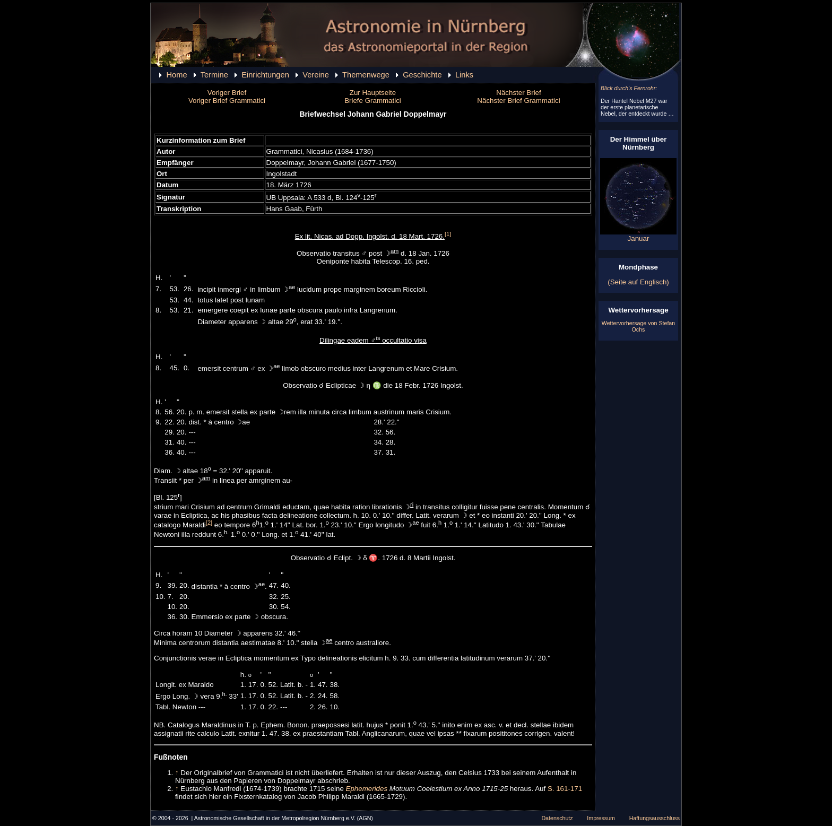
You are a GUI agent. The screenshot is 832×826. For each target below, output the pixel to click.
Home (176, 75)
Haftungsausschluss (654, 818)
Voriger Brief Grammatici (226, 101)
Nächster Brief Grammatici (518, 101)
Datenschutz (557, 818)
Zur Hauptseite (373, 93)
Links (464, 75)
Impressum (601, 818)
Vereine (315, 75)
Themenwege (365, 75)
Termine (214, 75)
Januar (638, 235)
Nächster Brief (518, 93)
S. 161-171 (565, 789)
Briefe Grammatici (372, 101)
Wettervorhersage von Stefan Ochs (638, 326)
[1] (448, 234)
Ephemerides (367, 789)
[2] (209, 522)
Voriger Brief (226, 93)
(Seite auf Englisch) (638, 282)
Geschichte (422, 75)
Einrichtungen (265, 75)
